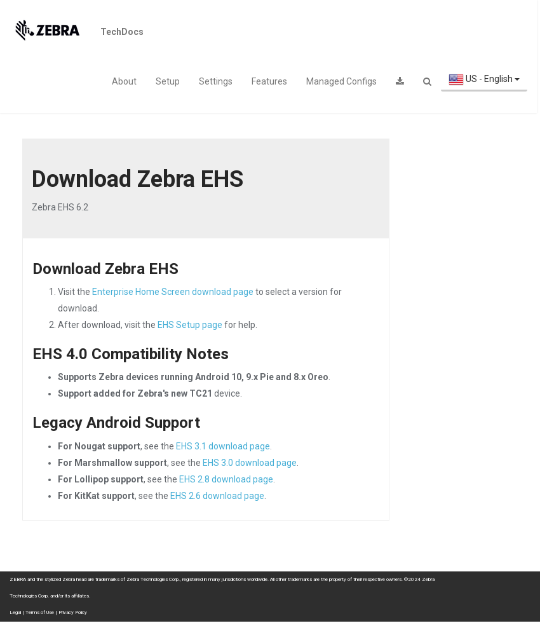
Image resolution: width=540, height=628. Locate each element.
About (124, 81)
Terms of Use (39, 612)
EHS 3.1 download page (223, 446)
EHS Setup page (190, 325)
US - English (484, 80)
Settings (216, 81)
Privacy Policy (72, 612)
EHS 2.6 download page (217, 496)
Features (269, 81)
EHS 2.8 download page (226, 479)
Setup (168, 81)
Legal (15, 612)
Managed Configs (341, 81)
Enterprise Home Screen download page (172, 292)
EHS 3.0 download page (250, 463)
